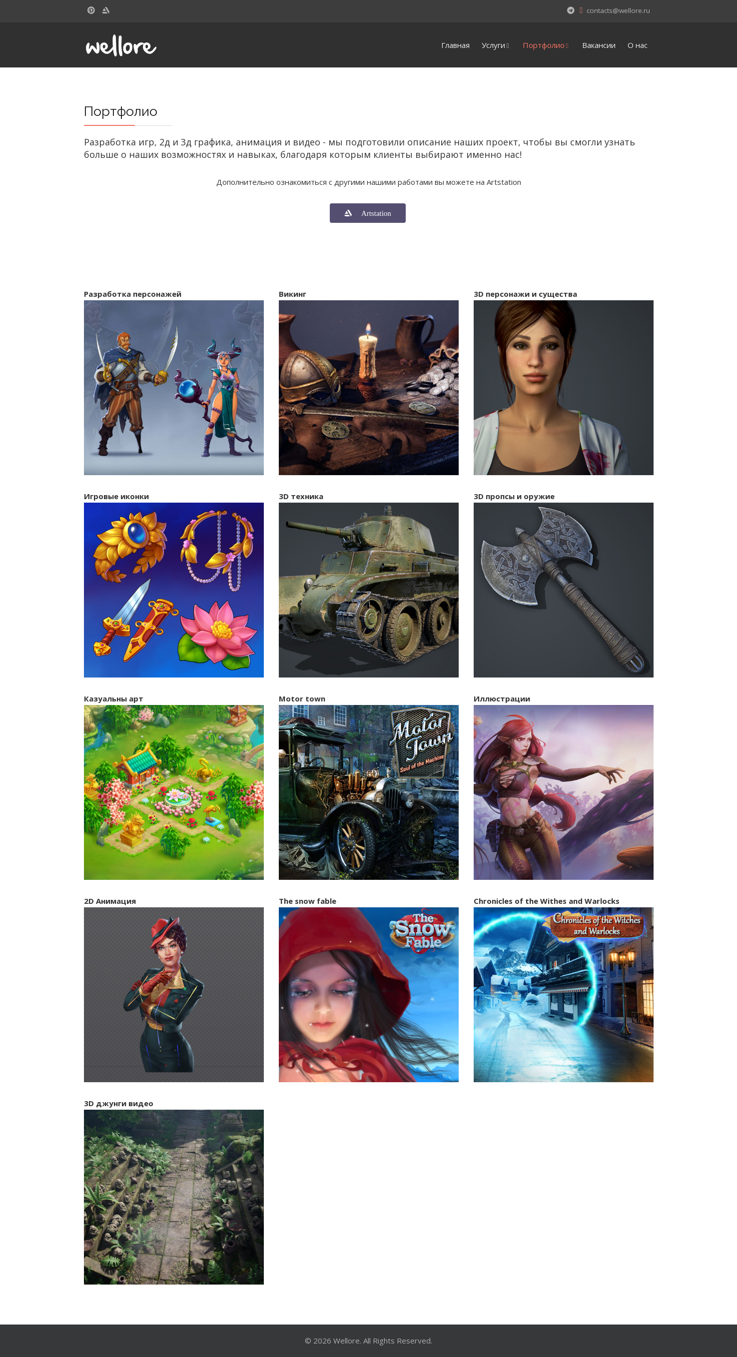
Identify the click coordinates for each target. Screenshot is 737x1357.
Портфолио (544, 45)
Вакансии (599, 45)
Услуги (493, 45)
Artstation (371, 213)
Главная (455, 45)
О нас (638, 45)
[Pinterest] (91, 10)
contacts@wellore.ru (618, 10)
